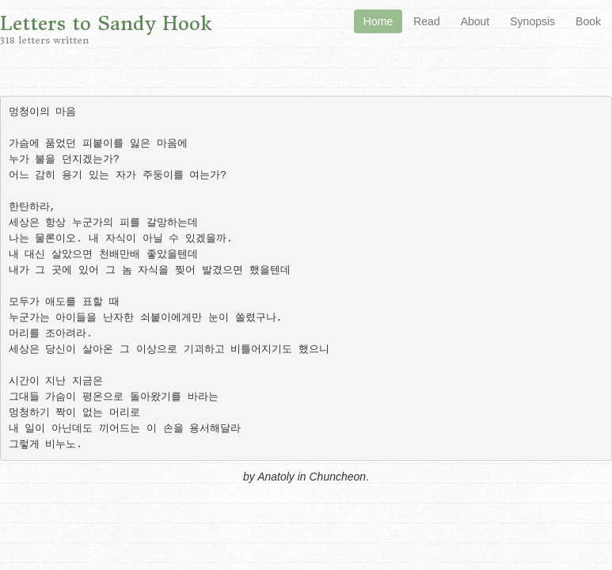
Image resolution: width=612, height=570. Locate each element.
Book (588, 21)
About (475, 21)
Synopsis (532, 21)
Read (426, 21)
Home (378, 21)
